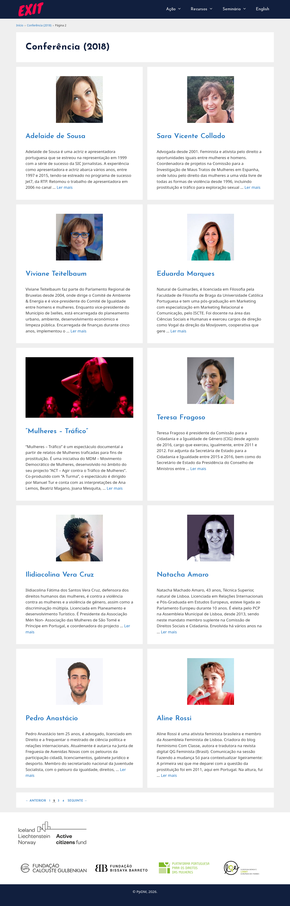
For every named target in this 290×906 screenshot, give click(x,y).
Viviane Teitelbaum (56, 274)
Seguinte (77, 800)
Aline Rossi (174, 718)
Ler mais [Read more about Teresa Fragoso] (198, 468)
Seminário (237, 9)
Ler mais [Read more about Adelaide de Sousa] (65, 187)
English (262, 9)
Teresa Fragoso (181, 417)
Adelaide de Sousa (56, 136)
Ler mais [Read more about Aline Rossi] (169, 775)
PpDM (142, 891)
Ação (176, 9)
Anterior (36, 800)
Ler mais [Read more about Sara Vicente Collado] (252, 187)
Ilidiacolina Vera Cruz (60, 574)
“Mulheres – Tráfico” (57, 431)
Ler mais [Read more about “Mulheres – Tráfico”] (115, 488)
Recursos (204, 9)
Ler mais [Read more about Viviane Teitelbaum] (78, 331)
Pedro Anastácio (52, 718)
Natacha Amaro (182, 574)
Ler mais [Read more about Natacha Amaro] (169, 632)
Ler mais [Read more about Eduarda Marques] (178, 331)
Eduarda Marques (186, 274)
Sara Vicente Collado (191, 136)
